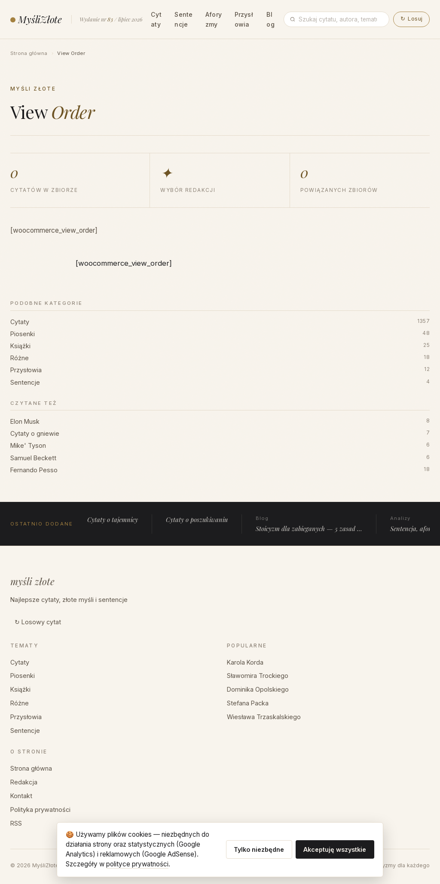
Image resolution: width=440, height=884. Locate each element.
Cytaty (156, 19)
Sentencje (183, 19)
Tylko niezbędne (259, 849)
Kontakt (21, 795)
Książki (220, 346)
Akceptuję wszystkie (334, 849)
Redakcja (23, 782)
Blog (270, 19)
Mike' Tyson (220, 445)
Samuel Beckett (220, 458)
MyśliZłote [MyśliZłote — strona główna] (36, 19)
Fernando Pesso (220, 470)
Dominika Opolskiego (258, 689)
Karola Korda (245, 662)
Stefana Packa (248, 703)
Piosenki (220, 334)
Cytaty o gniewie (220, 433)
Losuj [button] (411, 18)
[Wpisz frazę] (341, 19)
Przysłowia (244, 19)
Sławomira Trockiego (257, 675)
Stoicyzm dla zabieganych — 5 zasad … (309, 523)
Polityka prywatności (40, 809)
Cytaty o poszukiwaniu (197, 519)
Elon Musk (220, 421)
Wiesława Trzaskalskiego (264, 716)
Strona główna (28, 53)
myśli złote (32, 581)
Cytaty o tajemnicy (112, 519)
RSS (16, 823)
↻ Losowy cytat (38, 622)
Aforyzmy (213, 19)
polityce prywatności (137, 864)
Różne (220, 358)
